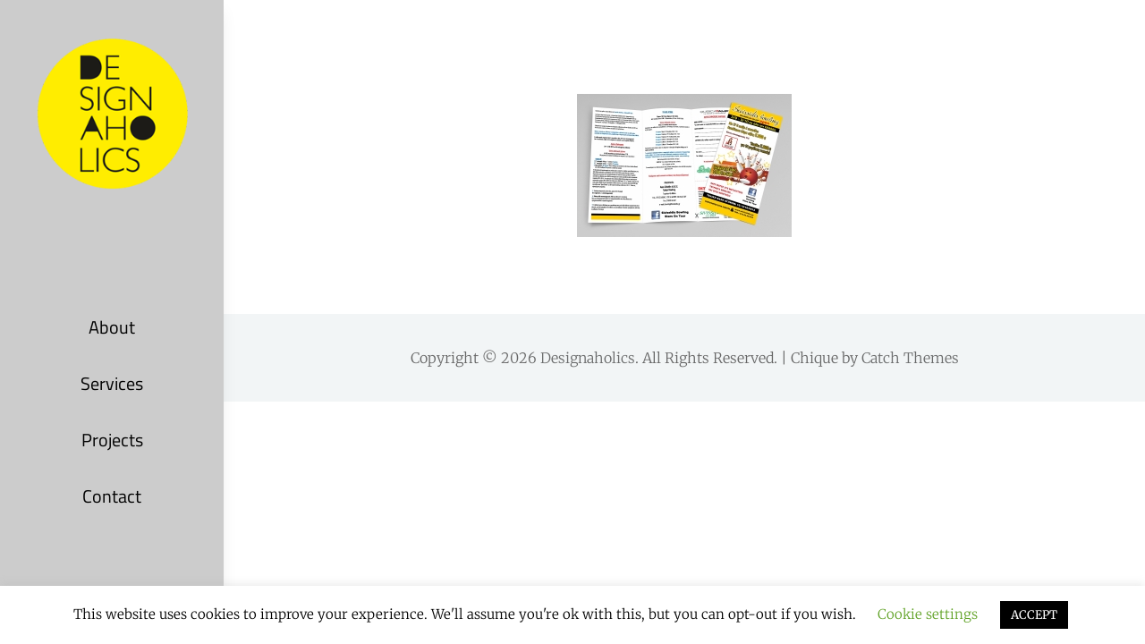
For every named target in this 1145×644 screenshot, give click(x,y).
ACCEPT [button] (1034, 615)
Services (112, 383)
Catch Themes (910, 358)
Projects (112, 439)
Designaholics (587, 358)
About (112, 327)
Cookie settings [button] (928, 614)
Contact (111, 496)
